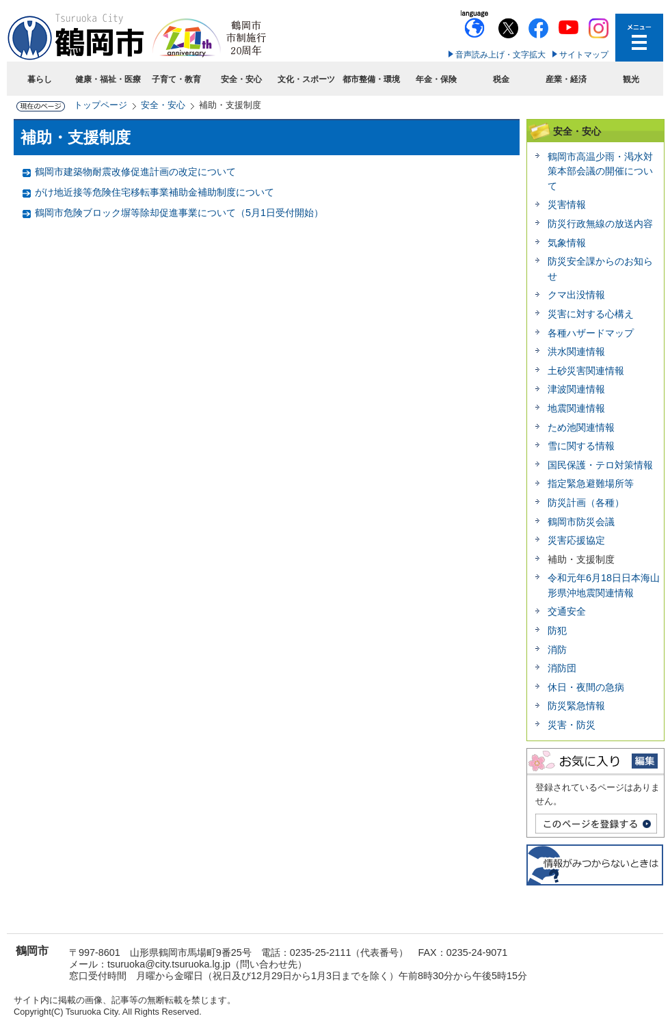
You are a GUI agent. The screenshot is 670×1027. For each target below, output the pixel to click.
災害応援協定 (576, 540)
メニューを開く (639, 38)
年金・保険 (436, 79)
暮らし (39, 79)
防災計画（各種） (586, 502)
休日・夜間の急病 (586, 687)
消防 (557, 649)
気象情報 (567, 242)
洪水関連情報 (576, 351)
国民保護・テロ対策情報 (600, 464)
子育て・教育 (176, 79)
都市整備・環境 (371, 79)
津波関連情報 (576, 389)
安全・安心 (241, 79)
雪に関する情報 (581, 445)
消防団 (562, 668)
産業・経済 (566, 79)
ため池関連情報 (581, 427)
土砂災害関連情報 (586, 370)
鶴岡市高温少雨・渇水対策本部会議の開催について (600, 171)
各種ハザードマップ (591, 333)
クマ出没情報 (576, 294)
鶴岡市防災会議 (581, 521)
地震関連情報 (576, 408)
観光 (631, 79)
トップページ (100, 105)
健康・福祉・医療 (108, 79)
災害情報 (567, 204)
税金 (501, 79)
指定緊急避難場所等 (591, 483)
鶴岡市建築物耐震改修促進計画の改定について (135, 171)
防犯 (557, 630)
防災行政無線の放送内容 (600, 223)
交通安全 (567, 611)
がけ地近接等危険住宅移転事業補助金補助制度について (154, 192)
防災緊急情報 (576, 705)
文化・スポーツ (306, 79)
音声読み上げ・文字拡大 (500, 54)
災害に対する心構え (591, 313)
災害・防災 (571, 724)
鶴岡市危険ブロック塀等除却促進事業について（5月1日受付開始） (179, 212)
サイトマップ (583, 54)
